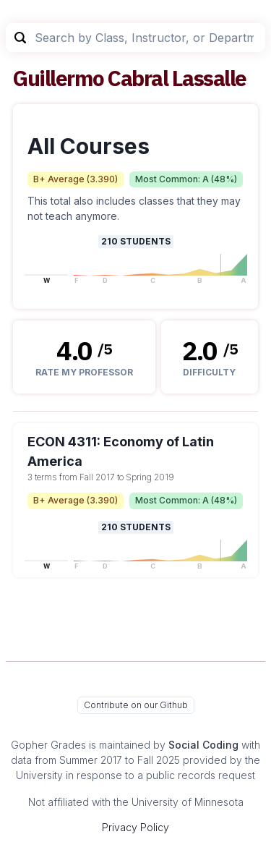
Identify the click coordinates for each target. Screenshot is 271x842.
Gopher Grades (48, 745)
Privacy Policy (135, 827)
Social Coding (203, 745)
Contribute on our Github (136, 704)
